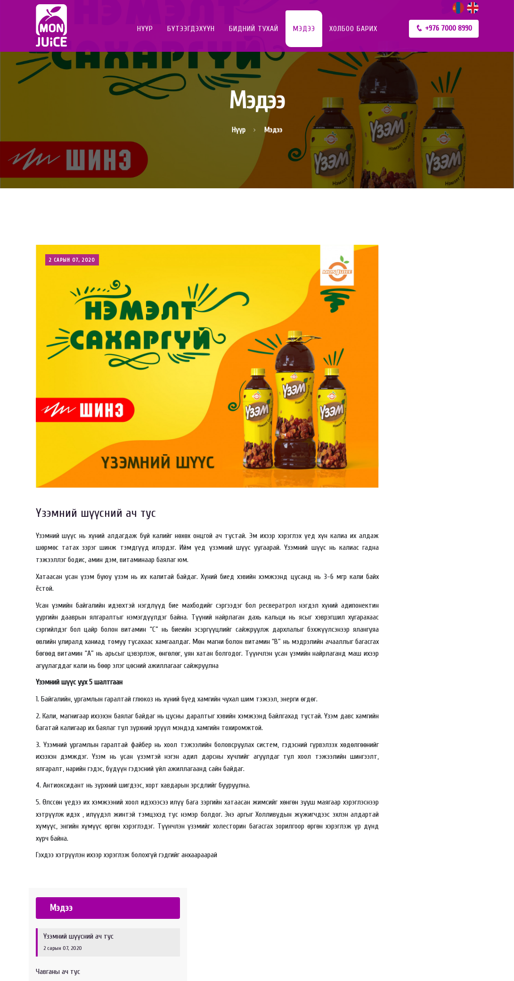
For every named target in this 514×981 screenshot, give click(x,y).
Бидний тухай (253, 28)
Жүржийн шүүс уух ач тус (428, 369)
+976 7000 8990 (444, 28)
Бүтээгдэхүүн (191, 28)
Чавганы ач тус (428, 336)
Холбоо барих (353, 28)
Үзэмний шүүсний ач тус (96, 503)
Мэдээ (304, 28)
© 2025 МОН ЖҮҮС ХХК (69, 960)
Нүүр (145, 28)
